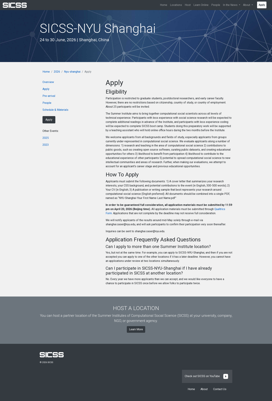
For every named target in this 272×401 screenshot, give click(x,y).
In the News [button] (230, 5)
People (215, 5)
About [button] (247, 5)
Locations (176, 5)
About (204, 389)
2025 (45, 138)
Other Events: (50, 131)
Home (163, 5)
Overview (48, 82)
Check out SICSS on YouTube (207, 376)
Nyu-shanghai (72, 71)
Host (188, 5)
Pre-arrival (48, 96)
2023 (45, 144)
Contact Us (219, 389)
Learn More (136, 329)
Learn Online (201, 5)
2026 (57, 71)
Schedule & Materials (55, 109)
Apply (262, 4)
